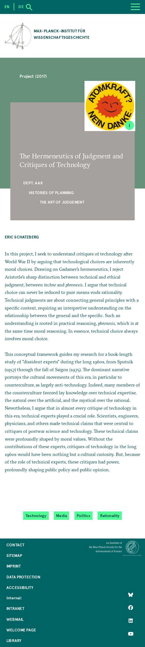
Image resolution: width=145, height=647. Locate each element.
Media (61, 515)
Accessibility (19, 587)
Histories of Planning (51, 192)
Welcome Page (21, 629)
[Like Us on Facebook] (130, 607)
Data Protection (23, 577)
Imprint (13, 566)
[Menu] (135, 7)
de (20, 6)
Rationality (110, 515)
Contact (15, 544)
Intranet (15, 608)
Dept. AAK (33, 182)
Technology (36, 515)
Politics (83, 515)
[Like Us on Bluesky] (130, 594)
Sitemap (14, 555)
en (6, 6)
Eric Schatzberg (22, 237)
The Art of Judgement (62, 202)
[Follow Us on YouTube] (130, 633)
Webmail (14, 619)
